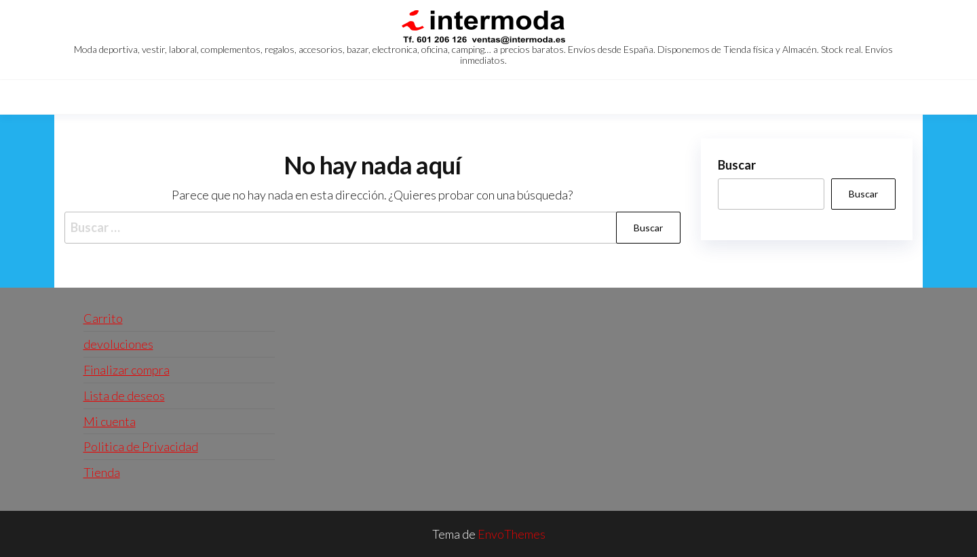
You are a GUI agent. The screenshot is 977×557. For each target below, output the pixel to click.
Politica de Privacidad (140, 446)
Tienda (101, 472)
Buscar (737, 164)
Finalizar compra (126, 369)
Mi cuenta (109, 421)
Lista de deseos (124, 395)
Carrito (103, 318)
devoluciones (118, 344)
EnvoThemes (511, 533)
